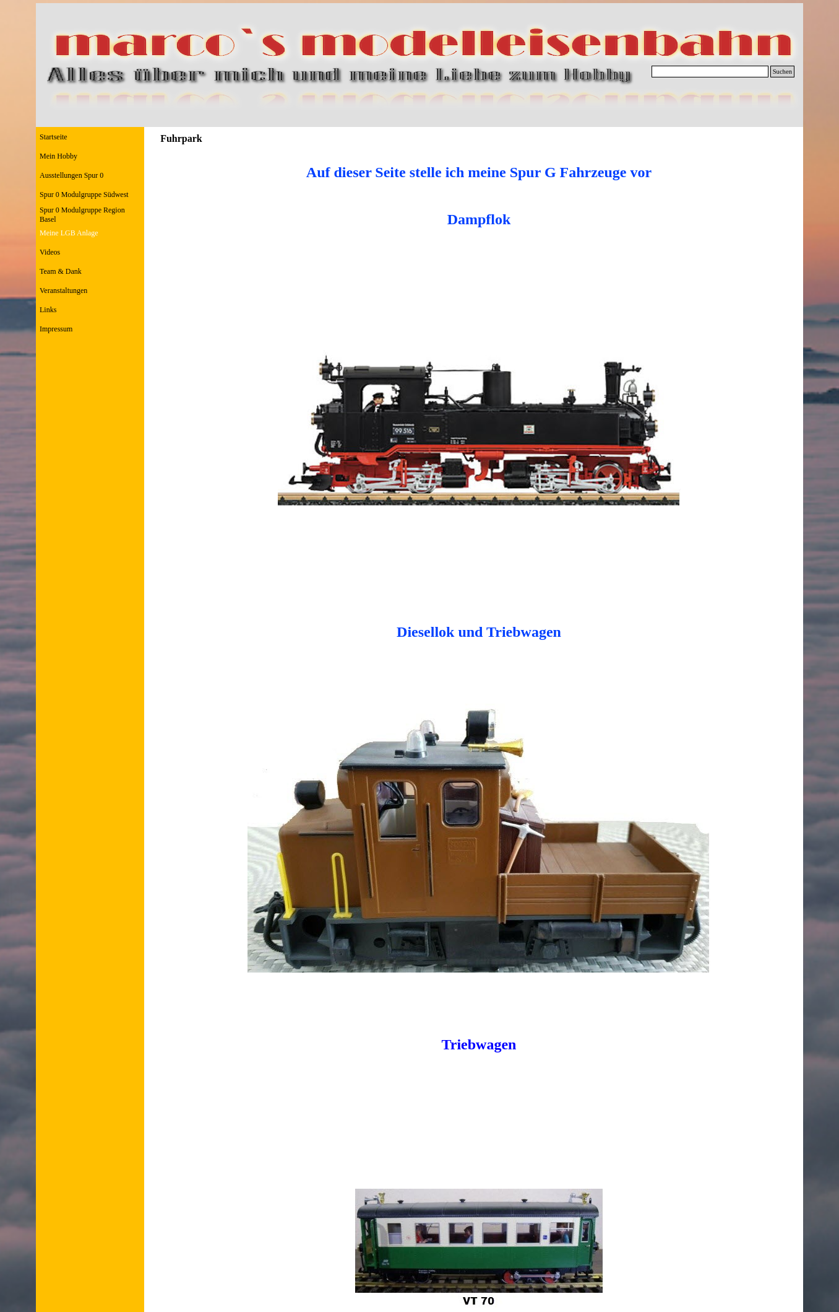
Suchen (782, 71)
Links (48, 309)
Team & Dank (61, 271)
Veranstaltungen (63, 290)
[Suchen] (710, 71)
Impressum (56, 329)
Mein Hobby (58, 156)
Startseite (53, 137)
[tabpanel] (479, 172)
